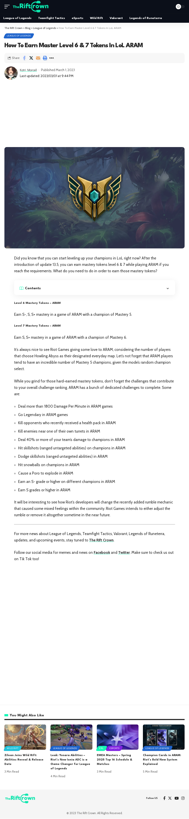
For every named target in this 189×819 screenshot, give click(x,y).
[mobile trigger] (8, 6)
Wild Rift (13, 748)
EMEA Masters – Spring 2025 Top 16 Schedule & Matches (114, 760)
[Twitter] (170, 798)
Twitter (124, 552)
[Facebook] (164, 798)
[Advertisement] (94, 114)
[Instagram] (183, 798)
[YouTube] (176, 798)
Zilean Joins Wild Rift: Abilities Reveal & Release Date (23, 760)
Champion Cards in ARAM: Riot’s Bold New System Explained (162, 760)
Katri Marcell (29, 70)
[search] (169, 6)
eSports (115, 748)
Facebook (102, 552)
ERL (101, 748)
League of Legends (19, 35)
